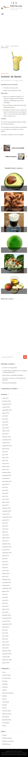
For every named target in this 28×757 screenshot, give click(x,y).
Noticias (4, 699)
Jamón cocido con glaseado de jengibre (12, 375)
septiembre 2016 (7, 410)
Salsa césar (14, 270)
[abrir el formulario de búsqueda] (16, 3)
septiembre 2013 (7, 517)
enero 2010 (5, 648)
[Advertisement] (14, 30)
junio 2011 (5, 597)
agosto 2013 (5, 520)
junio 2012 (5, 561)
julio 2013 (5, 523)
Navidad (4, 696)
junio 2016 (5, 419)
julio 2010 (5, 630)
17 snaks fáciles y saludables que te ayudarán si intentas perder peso (14, 371)
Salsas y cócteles (5, 73)
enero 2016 (5, 434)
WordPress (14, 754)
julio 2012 (5, 558)
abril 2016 (5, 425)
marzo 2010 (5, 642)
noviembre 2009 (6, 654)
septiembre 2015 (7, 445)
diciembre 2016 (6, 401)
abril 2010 (5, 639)
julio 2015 (5, 451)
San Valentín (5, 717)
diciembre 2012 (6, 544)
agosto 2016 (5, 413)
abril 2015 (5, 460)
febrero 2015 (5, 466)
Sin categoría (5, 723)
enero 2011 (5, 612)
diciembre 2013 (6, 508)
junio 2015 (5, 454)
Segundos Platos (6, 720)
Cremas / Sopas (6, 675)
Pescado (4, 705)
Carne (3, 672)
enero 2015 (5, 469)
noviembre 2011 (6, 582)
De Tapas (4, 681)
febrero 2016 (5, 431)
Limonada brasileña (14, 250)
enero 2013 (5, 541)
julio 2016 (5, 416)
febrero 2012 (5, 573)
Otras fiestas (5, 702)
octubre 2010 (6, 621)
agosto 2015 (5, 449)
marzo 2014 (5, 499)
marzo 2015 (5, 463)
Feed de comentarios (8, 741)
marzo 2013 (5, 535)
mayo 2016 (5, 422)
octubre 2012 (6, 550)
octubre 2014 (6, 478)
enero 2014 (5, 505)
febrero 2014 (5, 502)
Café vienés (14, 229)
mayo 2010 (5, 636)
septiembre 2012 (7, 553)
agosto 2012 (5, 555)
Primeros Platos (6, 711)
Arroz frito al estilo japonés (9, 367)
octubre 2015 (6, 443)
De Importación (6, 678)
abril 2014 (5, 496)
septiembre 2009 (7, 660)
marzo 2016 (5, 428)
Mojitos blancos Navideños (9, 383)
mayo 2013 (5, 529)
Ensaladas (5, 684)
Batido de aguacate (14, 188)
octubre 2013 (6, 514)
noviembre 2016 (6, 404)
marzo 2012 (5, 570)
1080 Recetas (16, 6)
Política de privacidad (22, 754)
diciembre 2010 (6, 615)
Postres (4, 708)
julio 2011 (5, 594)
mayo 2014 (5, 493)
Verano (4, 725)
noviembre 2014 (6, 475)
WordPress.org (6, 744)
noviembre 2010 (6, 618)
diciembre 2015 (6, 437)
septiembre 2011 (7, 588)
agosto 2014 (5, 484)
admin (2, 80)
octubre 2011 (6, 585)
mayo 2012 (5, 564)
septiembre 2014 (7, 481)
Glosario (4, 690)
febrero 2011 (5, 609)
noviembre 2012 (6, 547)
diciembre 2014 (6, 472)
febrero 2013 (5, 538)
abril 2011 (5, 603)
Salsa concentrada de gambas (14, 209)
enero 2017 (5, 398)
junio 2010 (5, 633)
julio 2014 (5, 487)
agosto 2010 (5, 627)
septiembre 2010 (7, 624)
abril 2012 (5, 567)
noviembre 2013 (6, 511)
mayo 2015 (5, 457)
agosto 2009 (5, 663)
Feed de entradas (7, 738)
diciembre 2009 (6, 651)
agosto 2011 (5, 591)
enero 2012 (5, 576)
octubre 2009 (6, 657)
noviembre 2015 (6, 440)
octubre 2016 (6, 407)
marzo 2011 (5, 606)
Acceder (4, 735)
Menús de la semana (7, 693)
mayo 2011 (5, 600)
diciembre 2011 (6, 579)
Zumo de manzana (14, 291)
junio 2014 (5, 490)
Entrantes (5, 687)
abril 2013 (5, 532)
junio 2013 (5, 526)
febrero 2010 (5, 645)
